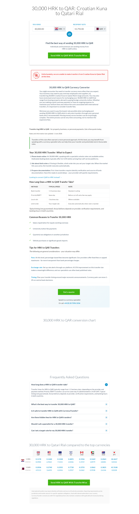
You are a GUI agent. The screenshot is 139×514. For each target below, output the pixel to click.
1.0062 (92, 467)
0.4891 (71, 459)
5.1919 (81, 462)
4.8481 (103, 462)
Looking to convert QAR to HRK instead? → (45, 177)
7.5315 (60, 462)
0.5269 (92, 459)
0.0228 (114, 470)
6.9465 (49, 462)
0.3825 (103, 467)
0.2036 (38, 467)
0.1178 (38, 459)
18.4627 (114, 459)
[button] (69, 292)
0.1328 (60, 459)
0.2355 (60, 467)
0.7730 (71, 467)
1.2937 (70, 470)
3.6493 (49, 470)
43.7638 (114, 467)
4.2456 (60, 470)
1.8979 (92, 462)
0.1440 (49, 459)
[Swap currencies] (69, 34)
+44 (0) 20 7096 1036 (72, 303)
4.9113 (38, 470)
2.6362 (81, 470)
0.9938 (92, 470)
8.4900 (38, 462)
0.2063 (103, 459)
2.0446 (70, 462)
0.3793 (81, 467)
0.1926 (81, 459)
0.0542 (114, 462)
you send (37, 24)
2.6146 (103, 470)
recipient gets (79, 24)
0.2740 (49, 467)
